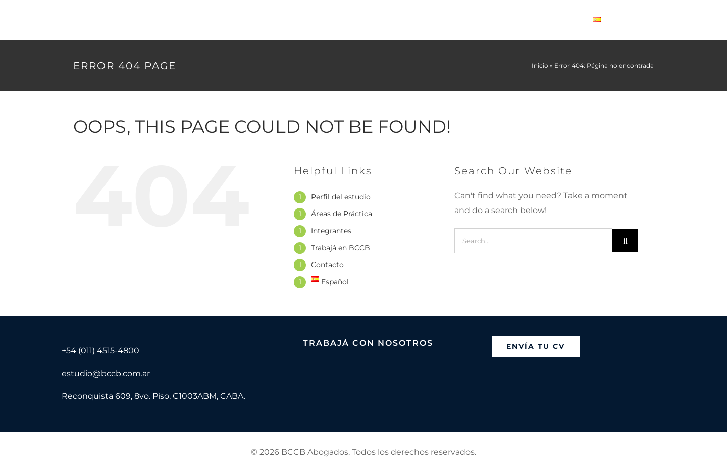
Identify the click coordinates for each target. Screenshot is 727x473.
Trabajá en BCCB (340, 247)
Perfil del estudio (341, 196)
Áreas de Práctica (341, 213)
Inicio (540, 65)
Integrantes (331, 230)
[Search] (625, 240)
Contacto (327, 264)
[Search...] (533, 240)
